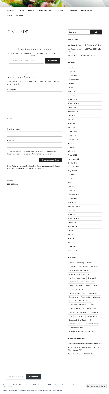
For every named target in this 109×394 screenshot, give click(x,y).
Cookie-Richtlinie (57, 390)
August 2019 (72, 226)
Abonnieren (52, 61)
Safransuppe (79, 316)
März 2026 (71, 68)
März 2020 (71, 210)
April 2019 (71, 238)
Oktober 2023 (72, 135)
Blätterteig (80, 263)
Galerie (9, 16)
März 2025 (71, 95)
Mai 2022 (71, 179)
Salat (90, 320)
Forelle (85, 266)
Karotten (86, 274)
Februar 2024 (72, 131)
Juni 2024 (71, 115)
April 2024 (71, 123)
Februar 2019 (72, 246)
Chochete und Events (45, 10)
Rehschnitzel (91, 308)
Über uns (21, 10)
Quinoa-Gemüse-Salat (76, 308)
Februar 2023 (72, 155)
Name (10, 118)
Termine (31, 10)
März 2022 (71, 187)
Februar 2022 (72, 191)
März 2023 (71, 151)
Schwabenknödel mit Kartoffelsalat (90, 343)
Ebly (79, 266)
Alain (69, 354)
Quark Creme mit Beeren (77, 305)
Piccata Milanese (85, 301)
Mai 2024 (71, 119)
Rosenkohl (94, 312)
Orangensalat (73, 297)
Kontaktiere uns (86, 10)
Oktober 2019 (72, 222)
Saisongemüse (92, 316)
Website (10, 140)
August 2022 (72, 171)
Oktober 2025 (72, 76)
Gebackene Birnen (75, 270)
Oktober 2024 (72, 107)
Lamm (71, 285)
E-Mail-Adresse (14, 129)
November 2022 (73, 159)
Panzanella (73, 301)
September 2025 (74, 80)
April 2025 (71, 91)
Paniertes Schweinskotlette (90, 297)
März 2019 (71, 242)
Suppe (80, 324)
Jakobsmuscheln (74, 274)
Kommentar (12, 89)
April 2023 (71, 147)
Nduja (71, 289)
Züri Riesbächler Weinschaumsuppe (81, 331)
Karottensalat (92, 278)
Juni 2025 (71, 84)
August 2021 (72, 202)
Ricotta (71, 312)
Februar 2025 (72, 99)
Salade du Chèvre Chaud (77, 320)
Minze (95, 285)
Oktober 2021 (72, 199)
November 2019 (73, 218)
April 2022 (71, 183)
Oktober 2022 (72, 163)
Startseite (10, 10)
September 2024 (74, 111)
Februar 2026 (72, 72)
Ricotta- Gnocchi (82, 312)
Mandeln (79, 285)
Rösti (70, 316)
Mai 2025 (71, 88)
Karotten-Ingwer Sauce (77, 278)
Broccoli (89, 263)
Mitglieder (73, 10)
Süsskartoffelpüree (91, 324)
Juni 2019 (71, 230)
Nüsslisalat (79, 289)
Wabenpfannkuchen (76, 327)
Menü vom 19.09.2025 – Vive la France (81, 55)
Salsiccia (72, 324)
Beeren (71, 263)
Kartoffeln (72, 282)
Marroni (87, 285)
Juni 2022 (71, 175)
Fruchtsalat (94, 266)
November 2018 (73, 250)
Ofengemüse (92, 293)
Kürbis (81, 282)
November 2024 (73, 103)
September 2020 (74, 206)
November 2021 (73, 195)
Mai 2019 (71, 234)
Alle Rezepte (60, 10)
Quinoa (91, 305)
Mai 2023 (71, 143)
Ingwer (86, 270)
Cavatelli (72, 266)
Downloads (19, 16)
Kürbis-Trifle (90, 282)
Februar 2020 (72, 214)
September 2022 (73, 167)
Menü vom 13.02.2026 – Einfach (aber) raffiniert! (84, 45)
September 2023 (74, 139)
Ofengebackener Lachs (77, 293)
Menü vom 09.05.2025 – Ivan (84, 354)
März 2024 (71, 127)
